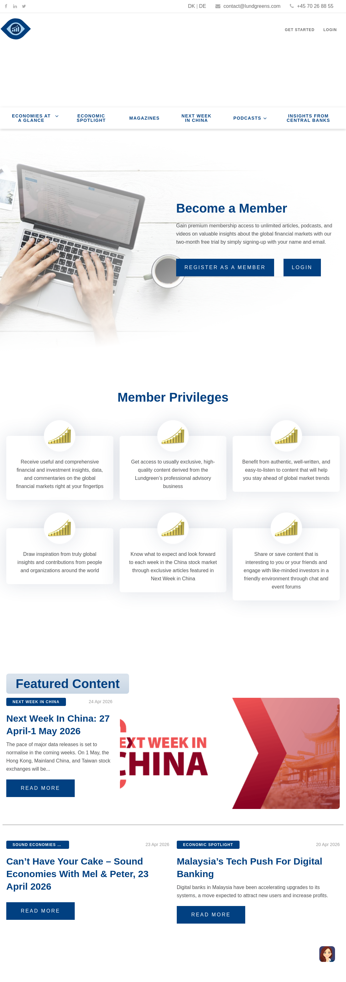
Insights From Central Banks (308, 118)
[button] (327, 954)
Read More (45, 788)
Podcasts (247, 118)
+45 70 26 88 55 (311, 6)
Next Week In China (196, 118)
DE (202, 6)
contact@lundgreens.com (248, 6)
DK (191, 6)
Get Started (300, 30)
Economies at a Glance (31, 118)
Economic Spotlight (91, 118)
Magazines (144, 118)
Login (330, 30)
